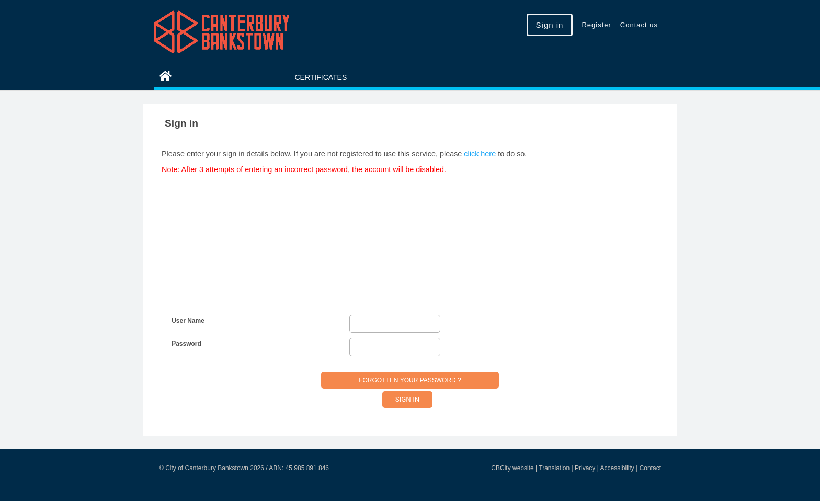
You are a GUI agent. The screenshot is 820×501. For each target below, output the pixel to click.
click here (480, 154)
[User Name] (394, 324)
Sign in (550, 24)
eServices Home (209, 77)
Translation (554, 468)
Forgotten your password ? (410, 380)
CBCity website (512, 468)
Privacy (585, 468)
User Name (188, 320)
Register (596, 25)
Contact (650, 468)
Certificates (320, 77)
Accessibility (617, 468)
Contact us (639, 25)
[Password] (394, 347)
